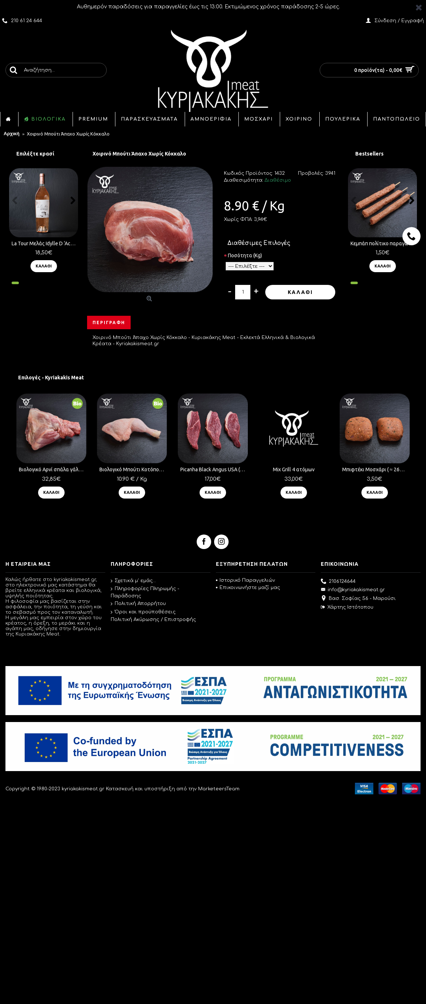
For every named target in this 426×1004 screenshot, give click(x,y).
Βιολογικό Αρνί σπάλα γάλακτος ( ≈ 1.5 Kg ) (52, 469)
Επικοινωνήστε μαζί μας (248, 587)
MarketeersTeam (218, 788)
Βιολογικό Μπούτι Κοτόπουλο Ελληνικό (131, 469)
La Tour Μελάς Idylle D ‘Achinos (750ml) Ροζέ (45, 243)
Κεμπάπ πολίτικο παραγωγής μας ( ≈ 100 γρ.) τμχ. (384, 243)
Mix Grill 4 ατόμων (287, 469)
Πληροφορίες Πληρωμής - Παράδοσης (145, 592)
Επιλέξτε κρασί (35, 154)
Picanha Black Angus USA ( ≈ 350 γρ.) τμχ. (210, 469)
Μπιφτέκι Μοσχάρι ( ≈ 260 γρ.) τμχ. (367, 469)
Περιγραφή (109, 322)
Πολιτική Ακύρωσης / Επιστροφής (153, 619)
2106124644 (338, 581)
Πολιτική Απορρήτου (138, 604)
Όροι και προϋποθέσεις (143, 612)
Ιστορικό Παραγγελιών (245, 580)
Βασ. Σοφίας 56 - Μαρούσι (358, 599)
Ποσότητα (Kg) (245, 255)
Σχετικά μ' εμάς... (133, 581)
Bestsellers (369, 154)
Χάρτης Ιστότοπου (347, 607)
